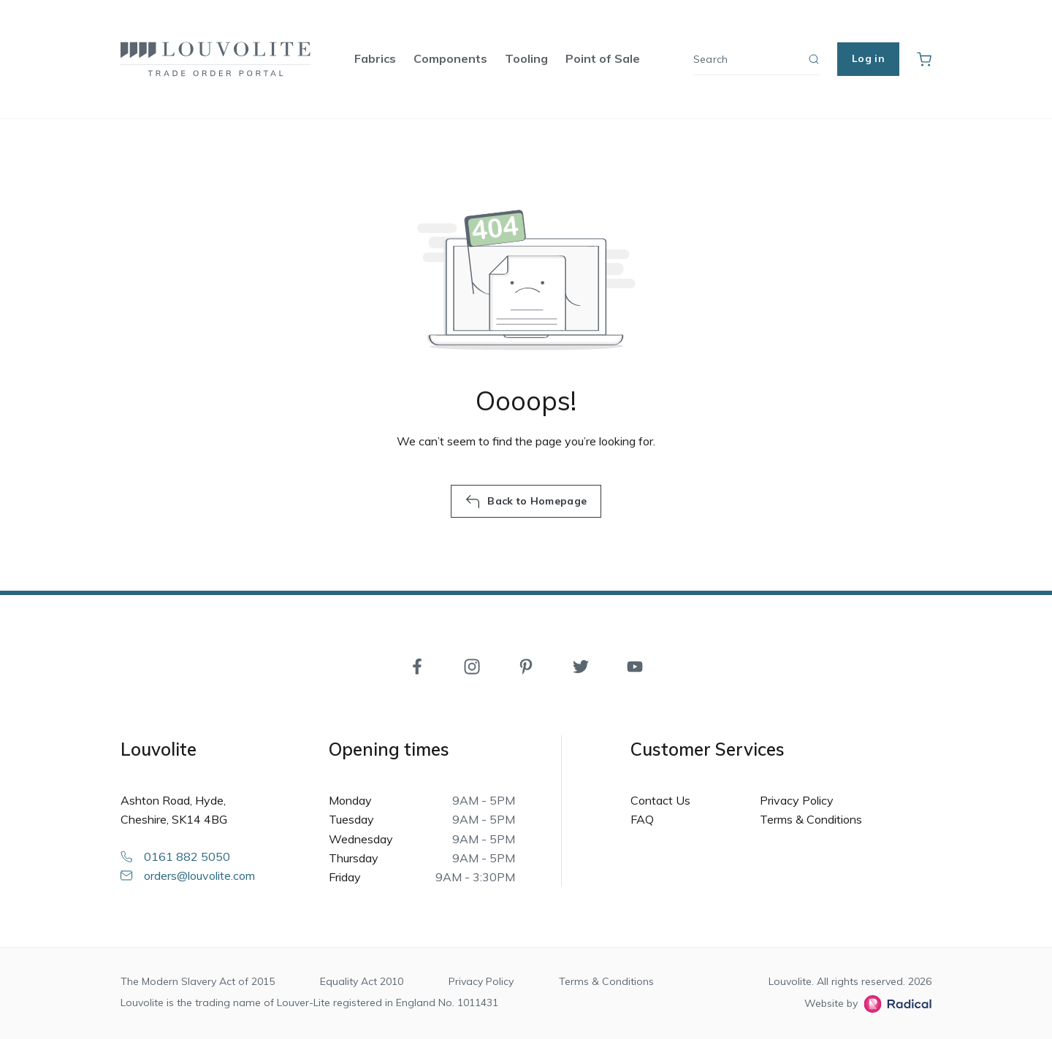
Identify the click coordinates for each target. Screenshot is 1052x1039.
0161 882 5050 (175, 856)
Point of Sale (602, 58)
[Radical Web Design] (894, 1004)
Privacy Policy (797, 800)
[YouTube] (635, 665)
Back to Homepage (526, 501)
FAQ (642, 819)
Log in (868, 58)
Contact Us (660, 800)
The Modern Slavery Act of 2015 (198, 981)
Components (450, 58)
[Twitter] (581, 665)
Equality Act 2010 (361, 981)
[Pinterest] (526, 665)
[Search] (756, 59)
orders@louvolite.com (188, 875)
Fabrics (375, 58)
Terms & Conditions (811, 819)
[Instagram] (472, 665)
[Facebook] (417, 665)
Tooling (526, 58)
